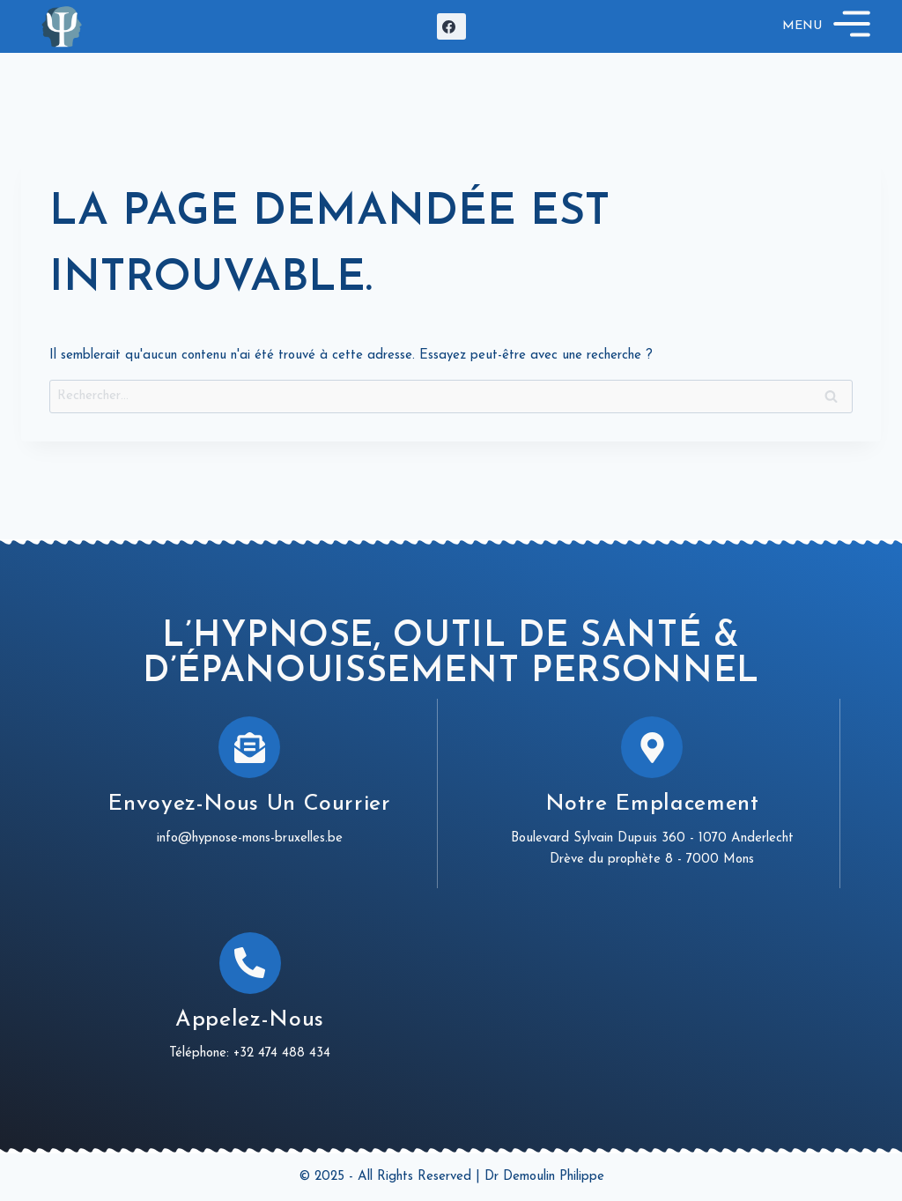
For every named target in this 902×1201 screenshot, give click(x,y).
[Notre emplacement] (652, 747)
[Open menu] (829, 26)
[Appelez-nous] (250, 963)
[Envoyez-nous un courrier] (249, 747)
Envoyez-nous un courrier (248, 804)
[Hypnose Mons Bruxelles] (61, 26)
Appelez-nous (249, 1020)
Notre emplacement (652, 804)
